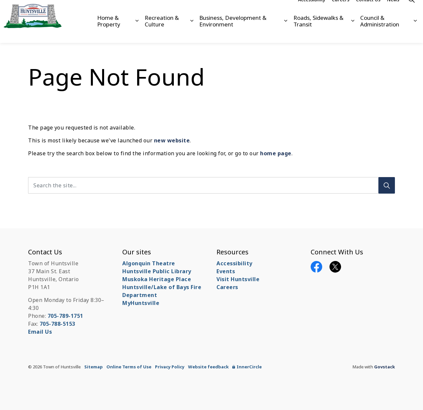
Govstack (384, 367)
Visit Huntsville (237, 279)
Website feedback (208, 367)
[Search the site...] (211, 185)
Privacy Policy (169, 367)
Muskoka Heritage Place (156, 279)
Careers (340, 11)
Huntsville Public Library (156, 271)
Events (225, 271)
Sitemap (93, 367)
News (393, 11)
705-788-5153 (57, 323)
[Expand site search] (411, 10)
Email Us (40, 331)
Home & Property (108, 32)
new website (172, 140)
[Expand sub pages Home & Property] (136, 32)
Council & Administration (379, 32)
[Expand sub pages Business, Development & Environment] (285, 32)
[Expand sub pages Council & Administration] (415, 32)
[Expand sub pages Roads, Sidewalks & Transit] (352, 32)
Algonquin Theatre (148, 263)
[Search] (386, 185)
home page (275, 153)
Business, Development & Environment (232, 32)
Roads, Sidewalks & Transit (318, 32)
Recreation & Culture (162, 32)
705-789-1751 (65, 315)
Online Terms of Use (128, 367)
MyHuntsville (140, 303)
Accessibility (311, 11)
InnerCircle (247, 367)
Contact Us (368, 11)
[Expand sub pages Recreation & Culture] (191, 32)
